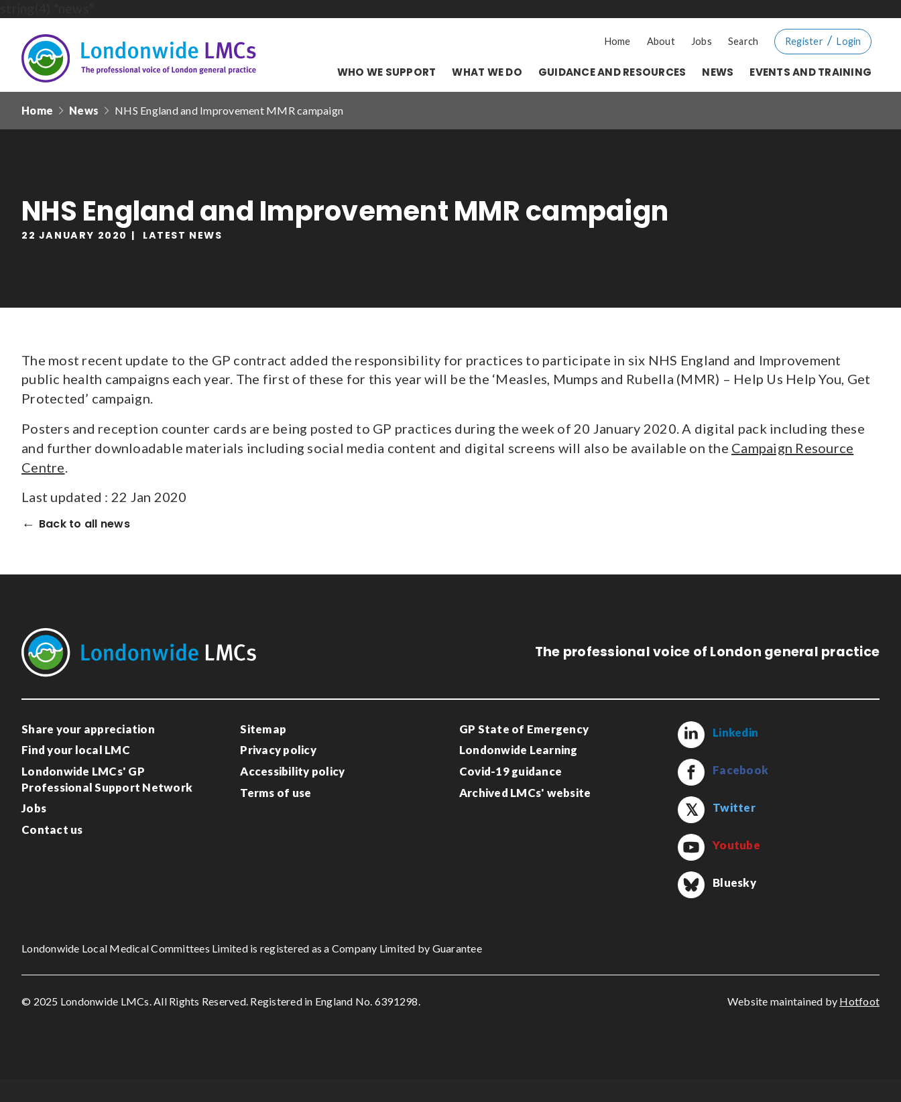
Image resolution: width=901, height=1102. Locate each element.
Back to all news (84, 524)
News (717, 72)
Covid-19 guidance (510, 771)
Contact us (52, 829)
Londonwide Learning (518, 750)
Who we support (386, 72)
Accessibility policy (292, 771)
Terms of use (275, 793)
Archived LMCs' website (525, 793)
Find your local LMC (75, 750)
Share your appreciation (88, 729)
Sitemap (263, 729)
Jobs (701, 41)
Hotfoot (859, 1024)
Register (804, 41)
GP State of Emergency (524, 729)
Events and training (810, 72)
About (661, 41)
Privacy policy (278, 750)
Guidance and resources (612, 72)
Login (849, 41)
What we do (487, 72)
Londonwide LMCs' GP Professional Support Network (106, 779)
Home (618, 41)
